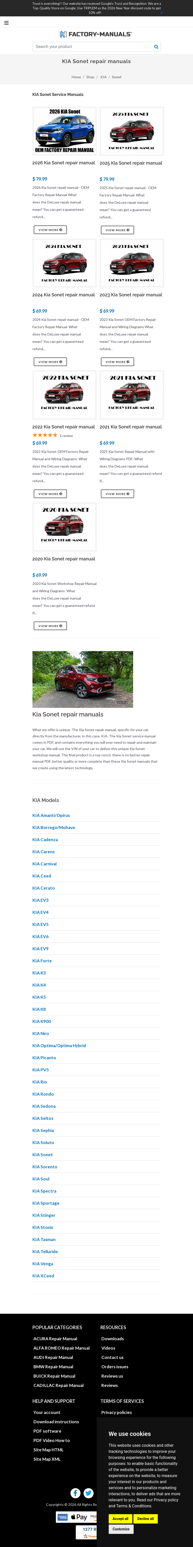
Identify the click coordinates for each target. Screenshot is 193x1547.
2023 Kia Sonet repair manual (131, 294)
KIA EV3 (40, 900)
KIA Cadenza (45, 839)
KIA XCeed (43, 1275)
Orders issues (114, 1366)
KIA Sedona (44, 1106)
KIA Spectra (44, 1191)
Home (76, 77)
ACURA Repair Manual (55, 1338)
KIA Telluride (45, 1251)
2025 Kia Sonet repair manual (131, 163)
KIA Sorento (44, 1166)
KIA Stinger (43, 1215)
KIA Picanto (44, 1057)
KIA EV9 (40, 948)
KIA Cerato (43, 888)
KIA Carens (43, 851)
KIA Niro (40, 1033)
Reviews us (112, 1376)
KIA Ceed (41, 876)
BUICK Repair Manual (54, 1376)
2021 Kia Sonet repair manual (131, 426)
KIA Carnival (44, 863)
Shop (90, 77)
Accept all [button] (121, 1519)
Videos (108, 1348)
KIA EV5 (40, 924)
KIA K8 (39, 1009)
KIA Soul (40, 1178)
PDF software (47, 1431)
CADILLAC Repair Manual (58, 1385)
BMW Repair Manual (53, 1366)
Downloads (112, 1338)
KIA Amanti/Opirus (51, 815)
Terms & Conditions (133, 1506)
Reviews (109, 1385)
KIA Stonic (43, 1227)
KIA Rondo (43, 1094)
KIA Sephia (43, 1130)
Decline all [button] (145, 1519)
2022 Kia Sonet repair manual (63, 426)
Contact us (112, 1357)
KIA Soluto (43, 1142)
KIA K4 (39, 985)
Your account (46, 1412)
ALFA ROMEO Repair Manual (61, 1348)
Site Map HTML (48, 1449)
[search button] (156, 46)
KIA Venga (42, 1263)
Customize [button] (121, 1529)
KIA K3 (39, 972)
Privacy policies (116, 1412)
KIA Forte (42, 960)
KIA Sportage (45, 1203)
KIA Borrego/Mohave (53, 827)
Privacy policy (166, 1500)
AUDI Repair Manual (53, 1357)
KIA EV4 (40, 912)
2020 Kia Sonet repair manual (63, 558)
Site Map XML (47, 1459)
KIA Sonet (42, 1154)
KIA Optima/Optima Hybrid (59, 1045)
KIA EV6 (40, 936)
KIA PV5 (40, 1069)
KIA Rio (39, 1082)
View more (50, 230)
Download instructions (56, 1421)
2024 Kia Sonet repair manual (63, 294)
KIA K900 (41, 1021)
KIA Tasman (44, 1239)
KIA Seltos (42, 1118)
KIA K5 (39, 997)
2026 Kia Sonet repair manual (63, 162)
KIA (103, 77)
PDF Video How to (51, 1440)
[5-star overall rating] (64, 436)
